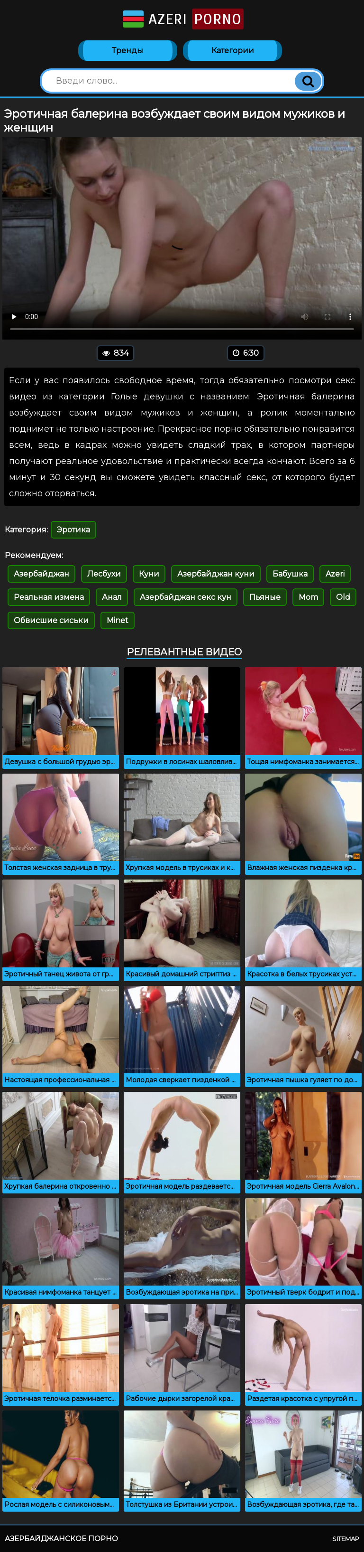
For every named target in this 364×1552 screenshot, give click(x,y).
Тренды (127, 50)
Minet (117, 620)
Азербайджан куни (216, 573)
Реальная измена (49, 597)
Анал (112, 597)
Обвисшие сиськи (51, 620)
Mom (308, 597)
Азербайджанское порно (61, 1538)
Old (343, 597)
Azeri (182, 19)
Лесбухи (104, 573)
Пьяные (265, 597)
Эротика (73, 529)
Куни (149, 573)
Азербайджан (41, 573)
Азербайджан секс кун (185, 597)
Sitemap (345, 1539)
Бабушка (290, 573)
